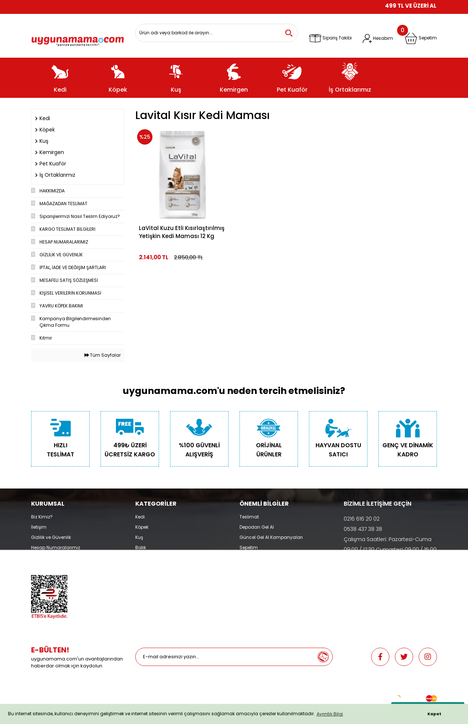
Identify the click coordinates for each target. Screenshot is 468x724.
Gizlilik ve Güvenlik (51, 537)
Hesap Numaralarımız (55, 547)
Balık (140, 547)
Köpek (141, 527)
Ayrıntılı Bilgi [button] (330, 714)
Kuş (139, 537)
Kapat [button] (434, 714)
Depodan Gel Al (256, 527)
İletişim (38, 527)
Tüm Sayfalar (102, 355)
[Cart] (420, 38)
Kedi (140, 517)
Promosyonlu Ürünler (158, 568)
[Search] (216, 33)
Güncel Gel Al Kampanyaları (271, 537)
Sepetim (248, 547)
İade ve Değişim (257, 558)
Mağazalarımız (48, 558)
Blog (36, 568)
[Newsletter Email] (225, 657)
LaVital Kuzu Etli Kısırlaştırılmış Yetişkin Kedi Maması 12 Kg (181, 232)
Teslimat (249, 517)
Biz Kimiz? (42, 517)
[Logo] (77, 38)
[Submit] (323, 657)
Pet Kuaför (146, 558)
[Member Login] (378, 38)
